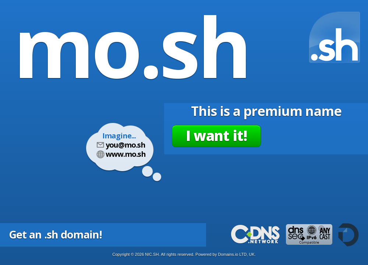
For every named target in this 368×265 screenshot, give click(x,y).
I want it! (216, 135)
